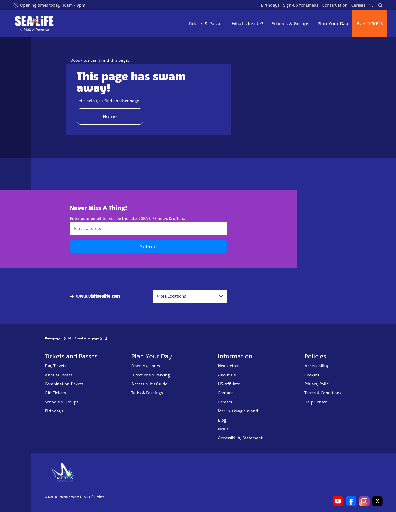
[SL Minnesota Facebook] (351, 501)
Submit (148, 246)
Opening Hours (145, 365)
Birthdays (270, 5)
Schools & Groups (61, 402)
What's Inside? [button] (247, 23)
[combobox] (190, 296)
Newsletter (228, 365)
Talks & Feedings (147, 392)
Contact (225, 392)
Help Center (315, 402)
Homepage (52, 338)
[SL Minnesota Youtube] (338, 501)
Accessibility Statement (240, 437)
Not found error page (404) (87, 338)
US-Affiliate (229, 383)
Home (110, 116)
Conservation (334, 5)
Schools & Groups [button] (290, 23)
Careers (358, 5)
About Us (227, 375)
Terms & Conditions (322, 392)
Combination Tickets (64, 383)
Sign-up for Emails (300, 5)
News (223, 429)
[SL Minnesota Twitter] (377, 501)
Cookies (311, 375)
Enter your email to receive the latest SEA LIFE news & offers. (127, 218)
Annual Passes (58, 375)
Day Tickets (55, 365)
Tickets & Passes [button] (206, 23)
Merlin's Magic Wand (238, 410)
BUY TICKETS (370, 23)
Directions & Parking (150, 375)
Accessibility (316, 365)
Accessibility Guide (149, 383)
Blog (222, 420)
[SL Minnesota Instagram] (364, 501)
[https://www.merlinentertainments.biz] (63, 472)
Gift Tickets (55, 392)
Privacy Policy (317, 383)
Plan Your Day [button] (333, 23)
